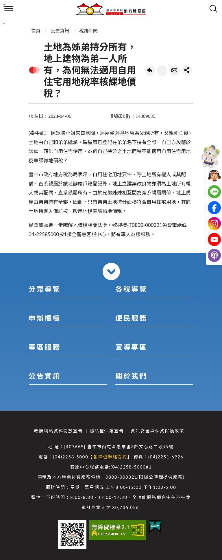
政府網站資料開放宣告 (58, 430)
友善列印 (162, 70)
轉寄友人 (174, 70)
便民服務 (131, 318)
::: (3, 5)
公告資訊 (60, 30)
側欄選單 (8, 8)
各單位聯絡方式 (110, 456)
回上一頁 (150, 70)
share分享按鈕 (187, 70)
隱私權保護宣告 (107, 430)
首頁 (35, 30)
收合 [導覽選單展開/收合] (111, 271)
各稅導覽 (131, 289)
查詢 (213, 8)
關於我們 (131, 376)
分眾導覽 (44, 289)
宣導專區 (131, 347)
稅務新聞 (88, 30)
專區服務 (44, 347)
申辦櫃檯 (44, 318)
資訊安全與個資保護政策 (157, 430)
